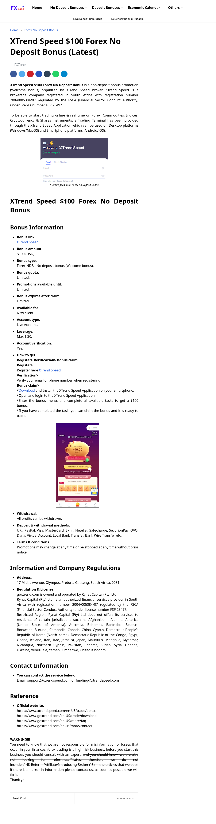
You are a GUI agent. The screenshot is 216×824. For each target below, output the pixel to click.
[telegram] (192, 7)
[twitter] (195, 7)
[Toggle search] (204, 7)
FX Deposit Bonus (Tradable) (127, 19)
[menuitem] (37, 7)
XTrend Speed (28, 242)
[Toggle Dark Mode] (200, 7)
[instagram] (188, 7)
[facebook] (185, 7)
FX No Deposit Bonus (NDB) (88, 19)
